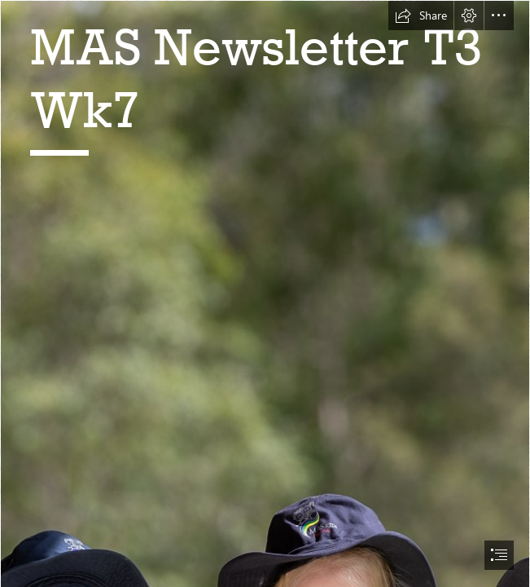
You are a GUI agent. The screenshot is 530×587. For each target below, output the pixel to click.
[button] (420, 15)
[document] (265, 293)
